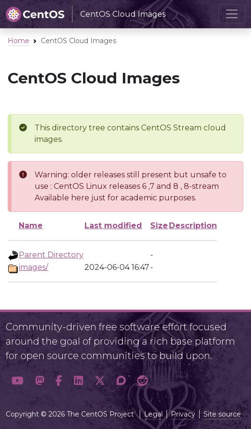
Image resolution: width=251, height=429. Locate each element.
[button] (17, 381)
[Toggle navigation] (231, 13)
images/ (33, 267)
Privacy (183, 414)
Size (159, 225)
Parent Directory (51, 254)
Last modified (113, 225)
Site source (222, 414)
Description (193, 225)
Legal (153, 414)
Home (18, 40)
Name (31, 225)
